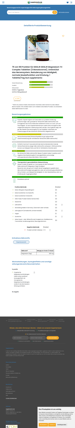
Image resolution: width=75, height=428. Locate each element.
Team (7, 369)
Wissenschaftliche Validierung (13, 373)
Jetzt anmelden (52, 338)
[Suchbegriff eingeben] (29, 12)
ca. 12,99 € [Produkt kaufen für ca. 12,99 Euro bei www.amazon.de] (17, 98)
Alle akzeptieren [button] (43, 424)
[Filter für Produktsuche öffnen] (71, 2)
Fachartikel (8, 367)
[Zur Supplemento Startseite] (35, 2)
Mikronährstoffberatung (11, 377)
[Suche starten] (54, 12)
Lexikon (7, 365)
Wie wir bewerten (10, 371)
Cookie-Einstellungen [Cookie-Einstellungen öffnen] (11, 398)
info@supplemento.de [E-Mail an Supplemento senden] (11, 413)
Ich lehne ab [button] (52, 424)
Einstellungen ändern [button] (61, 424)
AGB (7, 395)
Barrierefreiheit (9, 393)
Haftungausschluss (10, 391)
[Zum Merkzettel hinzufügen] (63, 36)
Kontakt (7, 375)
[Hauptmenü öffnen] (3, 2)
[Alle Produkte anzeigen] (64, 12)
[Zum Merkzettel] (67, 2)
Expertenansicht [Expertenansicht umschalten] (21, 242)
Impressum (8, 387)
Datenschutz (9, 389)
